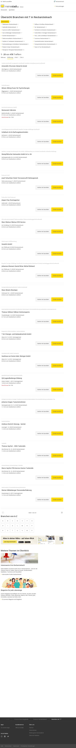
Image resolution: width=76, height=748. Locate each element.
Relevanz (3, 57)
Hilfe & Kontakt (19, 727)
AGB (2, 746)
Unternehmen (33, 730)
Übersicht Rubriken (34, 735)
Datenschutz (8, 746)
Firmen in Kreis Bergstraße (21, 719)
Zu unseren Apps (5, 727)
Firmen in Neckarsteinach (40, 719)
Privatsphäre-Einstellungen (28, 746)
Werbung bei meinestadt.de (36, 733)
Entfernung (10, 57)
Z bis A (22, 57)
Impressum (16, 746)
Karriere (31, 727)
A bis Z (16, 57)
